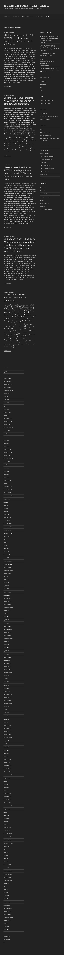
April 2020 (6, 586)
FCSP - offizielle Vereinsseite (47, 156)
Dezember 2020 (8, 561)
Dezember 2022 (8, 486)
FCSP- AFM (43, 162)
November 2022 (8, 489)
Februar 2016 (7, 725)
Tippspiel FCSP (44, 113)
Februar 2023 (7, 480)
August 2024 (7, 430)
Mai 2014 (6, 784)
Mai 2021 (6, 545)
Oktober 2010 (7, 914)
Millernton (42, 206)
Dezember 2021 (8, 524)
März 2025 (6, 409)
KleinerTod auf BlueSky (46, 103)
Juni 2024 (6, 437)
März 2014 (6, 790)
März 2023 (6, 477)
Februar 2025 (7, 412)
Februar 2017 (7, 691)
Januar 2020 (7, 595)
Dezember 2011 (8, 871)
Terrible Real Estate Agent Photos (49, 116)
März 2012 (6, 861)
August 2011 (7, 883)
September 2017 (8, 672)
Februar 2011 (7, 902)
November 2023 (8, 452)
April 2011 (6, 895)
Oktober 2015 (7, 734)
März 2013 (6, 824)
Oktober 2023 (7, 455)
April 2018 (6, 651)
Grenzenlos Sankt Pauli (46, 194)
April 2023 (6, 474)
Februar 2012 (7, 864)
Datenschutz (39, 16)
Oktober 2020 (7, 567)
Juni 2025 (6, 400)
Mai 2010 (6, 930)
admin (41, 90)
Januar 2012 (7, 868)
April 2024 (6, 443)
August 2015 (7, 741)
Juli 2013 (6, 812)
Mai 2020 (6, 582)
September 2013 (8, 806)
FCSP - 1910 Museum (46, 159)
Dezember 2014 (8, 765)
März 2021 (6, 551)
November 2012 (8, 837)
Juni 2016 (6, 713)
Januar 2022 (7, 520)
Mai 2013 (6, 818)
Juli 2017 (6, 679)
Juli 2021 (6, 539)
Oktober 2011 (7, 877)
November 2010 (8, 911)
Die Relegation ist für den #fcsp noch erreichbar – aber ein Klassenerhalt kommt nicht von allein (49, 38)
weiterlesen (7, 86)
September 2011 (8, 880)
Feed (41, 87)
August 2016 (7, 706)
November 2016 (8, 697)
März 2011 (6, 899)
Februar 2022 (7, 517)
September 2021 (8, 533)
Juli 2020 (6, 576)
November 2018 (8, 632)
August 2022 (7, 499)
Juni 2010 (6, 926)
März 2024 (6, 446)
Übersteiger (43, 187)
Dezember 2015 (8, 728)
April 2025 (6, 406)
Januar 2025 (7, 415)
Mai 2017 (6, 682)
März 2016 (6, 722)
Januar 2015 (7, 762)
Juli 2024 (6, 434)
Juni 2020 (6, 579)
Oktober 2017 (7, 669)
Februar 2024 (7, 449)
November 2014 (8, 768)
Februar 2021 (7, 555)
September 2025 (8, 390)
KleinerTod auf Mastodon (46, 100)
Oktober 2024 (7, 424)
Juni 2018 (6, 644)
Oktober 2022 (7, 492)
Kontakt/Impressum (27, 16)
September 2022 (8, 496)
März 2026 (6, 375)
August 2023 (7, 461)
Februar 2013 (7, 827)
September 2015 (8, 737)
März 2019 (6, 623)
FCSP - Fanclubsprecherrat (47, 168)
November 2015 (8, 731)
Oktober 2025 (7, 387)
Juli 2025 (6, 396)
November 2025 (8, 384)
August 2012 (7, 846)
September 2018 (8, 638)
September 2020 (8, 570)
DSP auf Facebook (45, 150)
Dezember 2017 (8, 663)
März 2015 (6, 756)
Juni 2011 (6, 889)
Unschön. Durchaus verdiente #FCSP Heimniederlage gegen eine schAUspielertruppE (19, 100)
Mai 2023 (6, 471)
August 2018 (7, 641)
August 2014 (7, 778)
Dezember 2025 (8, 381)
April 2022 (6, 511)
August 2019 (7, 610)
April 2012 (6, 858)
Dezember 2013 (8, 796)
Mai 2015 (6, 750)
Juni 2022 (6, 505)
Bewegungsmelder (45, 132)
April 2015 (6, 753)
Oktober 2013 (7, 802)
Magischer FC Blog (45, 197)
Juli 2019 (6, 613)
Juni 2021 (6, 542)
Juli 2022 (6, 502)
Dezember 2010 (8, 908)
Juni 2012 (6, 852)
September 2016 (8, 703)
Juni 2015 (6, 747)
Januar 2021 (7, 558)
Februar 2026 (7, 378)
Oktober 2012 (7, 840)
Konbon (42, 200)
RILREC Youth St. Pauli (46, 209)
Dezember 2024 (8, 418)
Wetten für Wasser (45, 119)
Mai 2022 (6, 508)
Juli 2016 (6, 710)
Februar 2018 (7, 657)
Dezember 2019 (8, 598)
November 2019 (8, 601)
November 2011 (8, 874)
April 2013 (6, 821)
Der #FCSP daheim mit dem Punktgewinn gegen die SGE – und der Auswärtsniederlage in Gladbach (49, 46)
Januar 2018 (7, 660)
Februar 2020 (7, 592)
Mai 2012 (6, 855)
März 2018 (6, 654)
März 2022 (6, 514)
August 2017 (7, 675)
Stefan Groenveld (44, 203)
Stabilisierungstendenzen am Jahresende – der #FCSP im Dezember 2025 (47, 61)
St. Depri (42, 178)
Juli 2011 (6, 886)
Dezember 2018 (8, 629)
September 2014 (8, 775)
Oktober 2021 (7, 530)
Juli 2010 (6, 923)
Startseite (7, 16)
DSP (47, 16)
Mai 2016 (6, 716)
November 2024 (8, 421)
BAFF (41, 129)
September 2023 (8, 458)
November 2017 (8, 666)
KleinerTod (16, 16)
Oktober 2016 (7, 700)
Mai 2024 (6, 440)
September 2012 (8, 843)
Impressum (43, 81)
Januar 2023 (7, 483)
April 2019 (6, 620)
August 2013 (7, 809)
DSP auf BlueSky (44, 153)
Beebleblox (43, 190)
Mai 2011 (6, 892)
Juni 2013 (6, 815)
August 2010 (7, 920)
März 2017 (6, 688)
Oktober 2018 (7, 635)
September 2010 (8, 917)
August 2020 (7, 573)
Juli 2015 (6, 744)
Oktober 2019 (7, 604)
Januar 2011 (7, 905)
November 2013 (8, 799)
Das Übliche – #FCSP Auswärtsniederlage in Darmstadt (15, 297)
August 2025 (7, 393)
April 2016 (6, 719)
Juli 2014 (6, 781)
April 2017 (6, 685)
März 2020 (7, 589)
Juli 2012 (6, 849)
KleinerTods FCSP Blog (26, 6)
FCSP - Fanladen (44, 171)
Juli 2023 (6, 465)
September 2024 (8, 427)
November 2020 (8, 564)
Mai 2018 (6, 648)
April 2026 (6, 372)
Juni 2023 (6, 468)
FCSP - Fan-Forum (45, 165)
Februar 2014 (7, 793)
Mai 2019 (6, 617)
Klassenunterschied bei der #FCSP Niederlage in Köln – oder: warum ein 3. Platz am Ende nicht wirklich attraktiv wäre (18, 173)
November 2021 (8, 527)
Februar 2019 (7, 626)
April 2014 (6, 787)
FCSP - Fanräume (44, 175)
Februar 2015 (7, 759)
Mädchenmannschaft (45, 135)
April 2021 (6, 548)
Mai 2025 (6, 403)
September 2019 (8, 607)
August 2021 (7, 536)
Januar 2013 (7, 830)
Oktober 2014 (7, 771)
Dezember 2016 (8, 694)
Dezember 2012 (8, 833)
